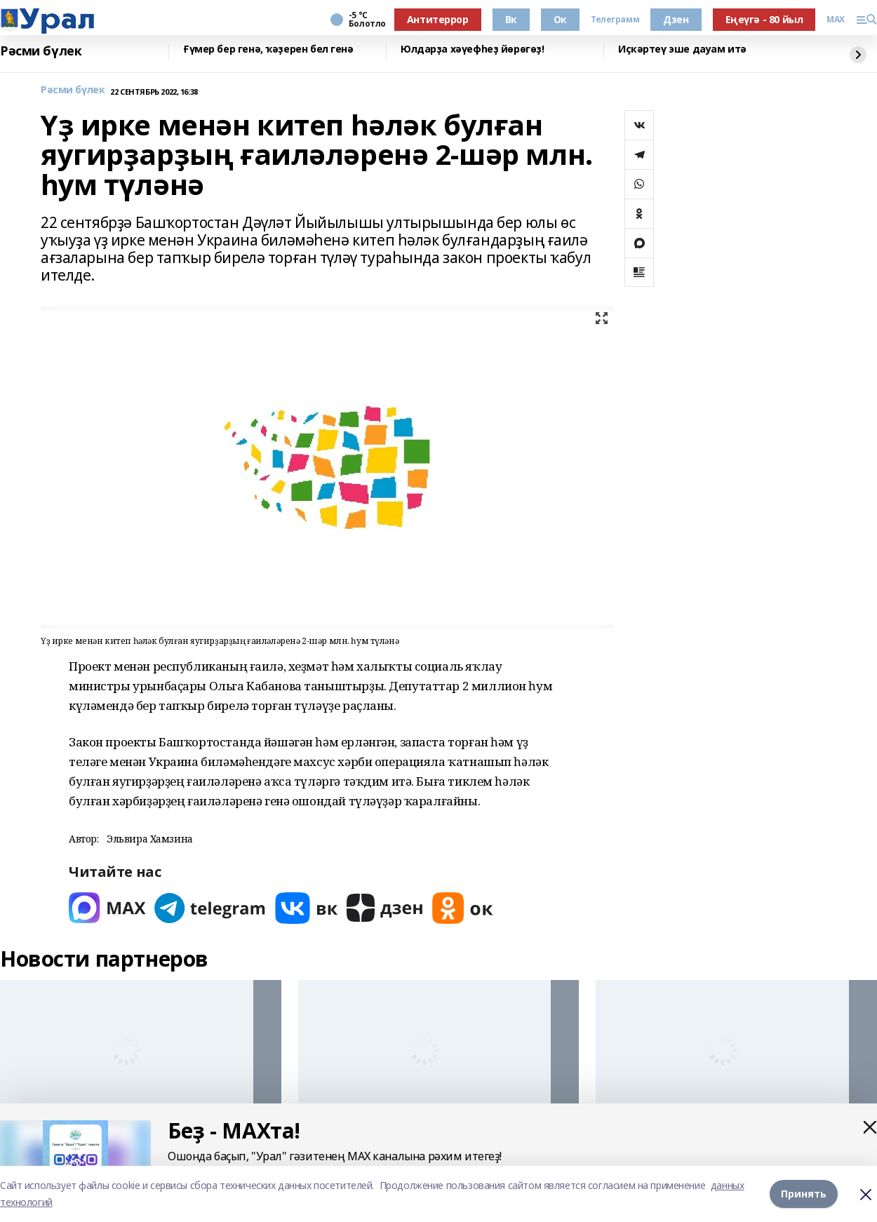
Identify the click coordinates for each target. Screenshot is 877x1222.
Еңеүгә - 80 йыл (764, 19)
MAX (835, 19)
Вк (511, 19)
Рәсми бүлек (40, 50)
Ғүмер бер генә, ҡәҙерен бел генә (268, 49)
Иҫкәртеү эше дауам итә (682, 49)
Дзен (675, 19)
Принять (803, 1193)
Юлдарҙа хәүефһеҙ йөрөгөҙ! (472, 49)
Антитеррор (438, 19)
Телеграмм (615, 19)
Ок (560, 19)
